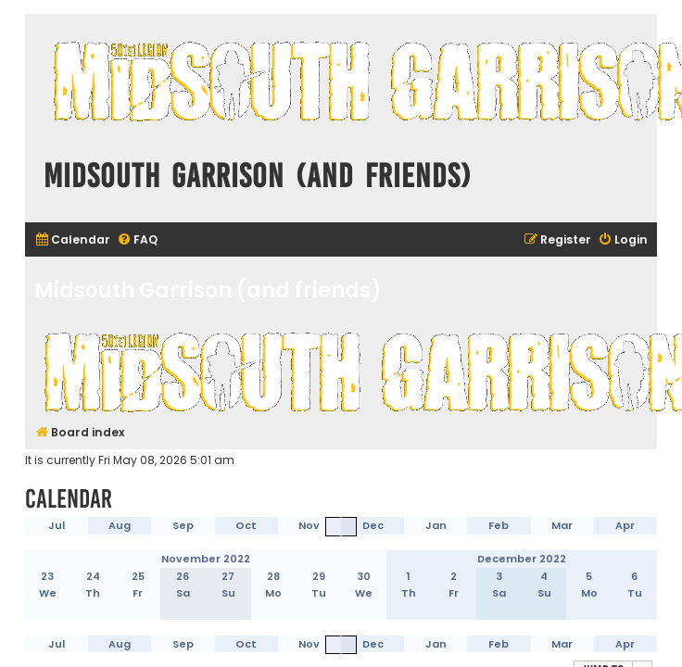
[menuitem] (72, 240)
